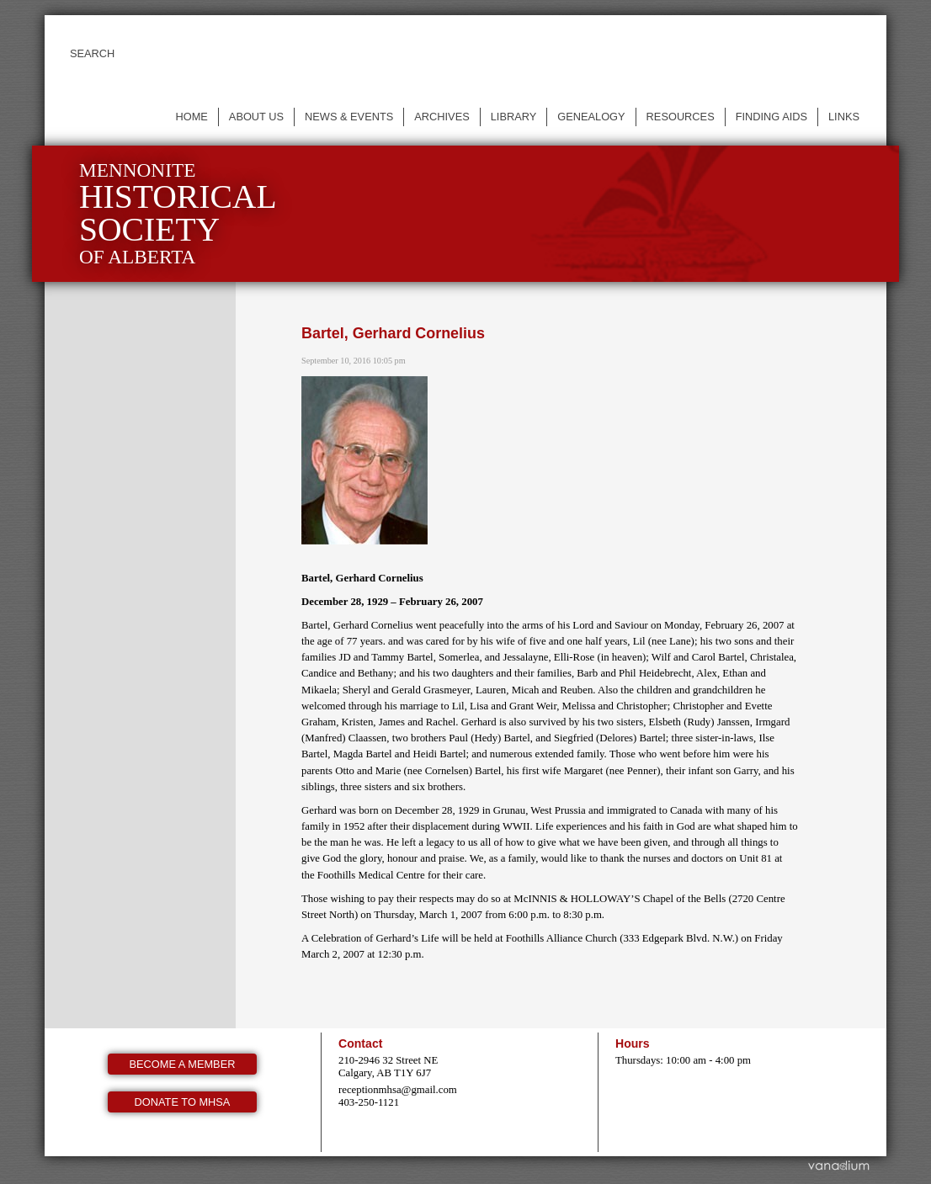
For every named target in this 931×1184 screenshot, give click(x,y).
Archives (441, 116)
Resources (680, 116)
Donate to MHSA (183, 1102)
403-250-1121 (368, 1102)
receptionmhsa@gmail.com (397, 1090)
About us (256, 116)
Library (514, 116)
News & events (349, 116)
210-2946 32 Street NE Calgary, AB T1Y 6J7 (388, 1066)
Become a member (183, 1064)
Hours (632, 1043)
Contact (360, 1043)
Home (191, 116)
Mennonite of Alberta (178, 213)
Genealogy (591, 116)
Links (843, 116)
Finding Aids (771, 116)
